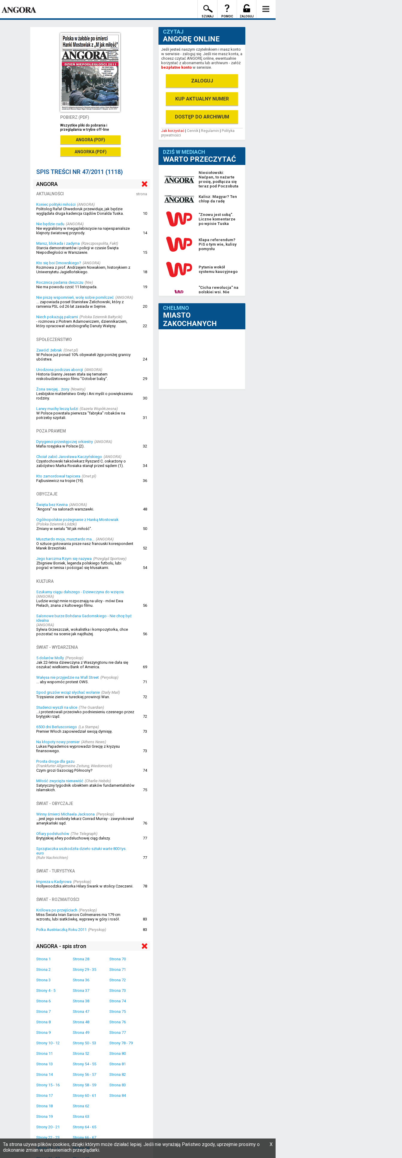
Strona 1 (43, 959)
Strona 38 (81, 1001)
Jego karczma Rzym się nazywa (64, 558)
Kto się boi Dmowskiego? (58, 263)
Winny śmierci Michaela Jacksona (65, 814)
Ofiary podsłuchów (52, 833)
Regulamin (210, 131)
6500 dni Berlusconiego (56, 727)
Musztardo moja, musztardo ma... (65, 539)
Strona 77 (117, 1032)
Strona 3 (43, 980)
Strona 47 (81, 1011)
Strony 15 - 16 (48, 1085)
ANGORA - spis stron (61, 946)
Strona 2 (43, 969)
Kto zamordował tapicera (58, 476)
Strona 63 (81, 1116)
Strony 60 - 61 (84, 1095)
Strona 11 (44, 1053)
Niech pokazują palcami (57, 317)
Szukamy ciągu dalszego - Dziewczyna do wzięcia (80, 592)
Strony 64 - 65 (84, 1127)
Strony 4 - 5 (45, 990)
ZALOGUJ (202, 81)
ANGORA (47, 184)
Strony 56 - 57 (84, 1074)
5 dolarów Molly (50, 658)
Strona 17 (44, 1095)
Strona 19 (44, 1116)
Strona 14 (44, 1074)
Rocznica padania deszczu (59, 282)
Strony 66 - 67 (84, 1137)
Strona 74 (117, 1001)
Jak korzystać (172, 131)
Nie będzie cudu (50, 224)
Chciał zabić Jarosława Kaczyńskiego (69, 456)
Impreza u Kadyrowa (54, 881)
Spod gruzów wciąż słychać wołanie (68, 692)
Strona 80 (117, 1053)
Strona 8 (43, 1022)
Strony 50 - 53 (84, 1043)
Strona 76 (117, 1022)
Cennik (192, 131)
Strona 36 (81, 980)
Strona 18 (44, 1106)
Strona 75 (117, 1011)
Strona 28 (81, 959)
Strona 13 (44, 1064)
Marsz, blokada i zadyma (58, 243)
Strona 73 (117, 990)
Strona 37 (81, 990)
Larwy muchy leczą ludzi (57, 408)
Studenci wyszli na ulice (56, 707)
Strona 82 (117, 1074)
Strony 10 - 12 (48, 1043)
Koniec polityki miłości (55, 204)
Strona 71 (117, 969)
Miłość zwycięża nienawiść (59, 781)
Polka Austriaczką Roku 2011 (61, 929)
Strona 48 (81, 1022)
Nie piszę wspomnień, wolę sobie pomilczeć (75, 297)
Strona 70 (117, 959)
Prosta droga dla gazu (55, 761)
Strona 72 (117, 980)
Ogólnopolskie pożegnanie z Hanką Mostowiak (77, 519)
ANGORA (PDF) (90, 139)
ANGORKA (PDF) (91, 151)
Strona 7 (43, 1011)
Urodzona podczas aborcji (59, 369)
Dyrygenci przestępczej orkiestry (64, 441)
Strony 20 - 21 (48, 1127)
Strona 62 (81, 1106)
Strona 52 (81, 1053)
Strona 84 (117, 1095)
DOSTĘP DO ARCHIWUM (202, 117)
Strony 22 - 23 (48, 1137)
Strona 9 (43, 1032)
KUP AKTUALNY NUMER (202, 99)
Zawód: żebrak (49, 350)
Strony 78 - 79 (121, 1043)
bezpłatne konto (176, 67)
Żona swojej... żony (52, 389)
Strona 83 (117, 1085)
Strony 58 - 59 (84, 1085)
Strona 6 (43, 1001)
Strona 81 (117, 1064)
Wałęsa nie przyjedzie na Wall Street (67, 677)
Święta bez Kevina (52, 504)
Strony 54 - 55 (84, 1064)
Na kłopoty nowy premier (58, 742)
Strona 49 (81, 1032)
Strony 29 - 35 (84, 969)
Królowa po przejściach (56, 910)
